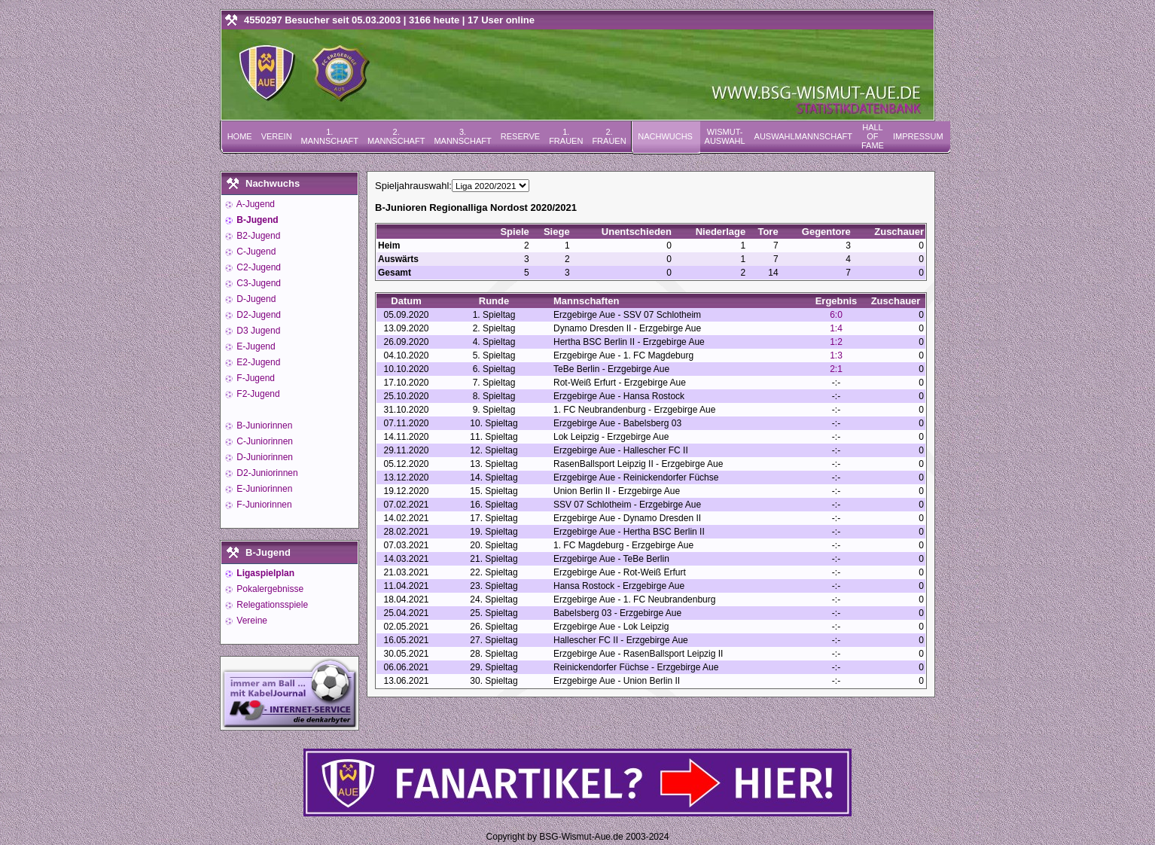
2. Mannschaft (396, 136)
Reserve (520, 136)
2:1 (836, 369)
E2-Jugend (257, 362)
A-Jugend (254, 204)
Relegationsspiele (271, 604)
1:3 (836, 355)
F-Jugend (254, 378)
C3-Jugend (257, 283)
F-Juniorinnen (263, 504)
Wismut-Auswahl (725, 136)
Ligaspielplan (264, 573)
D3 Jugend (257, 330)
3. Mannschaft (462, 136)
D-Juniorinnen (263, 457)
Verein (276, 136)
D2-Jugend (257, 315)
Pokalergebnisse (268, 589)
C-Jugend (255, 251)
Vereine (250, 620)
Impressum (918, 136)
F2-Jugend (257, 394)
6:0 (836, 315)
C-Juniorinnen (263, 441)
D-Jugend (255, 299)
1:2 (836, 342)
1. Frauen (566, 136)
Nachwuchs (665, 136)
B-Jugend (256, 220)
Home (239, 136)
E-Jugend (255, 346)
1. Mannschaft (329, 136)
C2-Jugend (257, 267)
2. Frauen (609, 136)
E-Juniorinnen (263, 489)
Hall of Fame (872, 136)
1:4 (836, 328)
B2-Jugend (257, 235)
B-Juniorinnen (263, 425)
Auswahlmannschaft (803, 136)
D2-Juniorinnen (266, 473)
